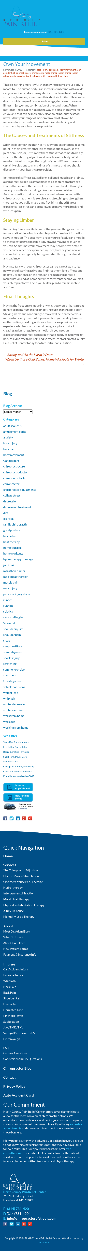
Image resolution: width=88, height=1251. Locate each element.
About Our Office (14, 943)
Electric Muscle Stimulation (21, 876)
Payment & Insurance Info (19, 954)
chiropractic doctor (15, 472)
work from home (13, 716)
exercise (21, 76)
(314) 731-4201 (56, 31)
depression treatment (17, 507)
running (8, 605)
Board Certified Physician (16, 751)
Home (8, 856)
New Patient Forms (15, 948)
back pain (54, 69)
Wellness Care (10, 761)
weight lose (10, 692)
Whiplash (9, 981)
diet (5, 513)
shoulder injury (13, 629)
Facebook (5, 818)
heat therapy (11, 542)
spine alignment (13, 652)
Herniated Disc (13, 1010)
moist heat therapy (15, 576)
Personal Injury (13, 975)
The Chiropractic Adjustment (22, 870)
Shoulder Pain (12, 998)
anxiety (8, 437)
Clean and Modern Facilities (17, 771)
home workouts (13, 553)
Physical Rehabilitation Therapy (23, 905)
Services (9, 865)
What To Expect (13, 937)
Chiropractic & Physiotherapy (18, 766)
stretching (9, 663)
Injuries (9, 964)
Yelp (30, 818)
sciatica (8, 611)
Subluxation (11, 1021)
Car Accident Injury (15, 969)
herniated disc (12, 547)
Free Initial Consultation (15, 747)
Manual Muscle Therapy (18, 916)
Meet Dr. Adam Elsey (16, 931)
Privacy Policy (14, 1086)
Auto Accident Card (18, 1095)
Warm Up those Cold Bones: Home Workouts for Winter (45, 361)
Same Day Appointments (16, 742)
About (8, 926)
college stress (12, 495)
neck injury (10, 588)
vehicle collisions (14, 687)
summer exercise (14, 669)
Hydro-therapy (13, 887)
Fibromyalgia (11, 1039)
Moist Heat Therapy (16, 899)
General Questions (15, 1053)
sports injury (11, 658)
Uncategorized (12, 681)
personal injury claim (57, 76)
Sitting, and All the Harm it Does (27, 355)
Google (24, 818)
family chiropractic (36, 76)
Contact (9, 1077)
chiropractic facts (41, 72)
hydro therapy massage (18, 559)
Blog (7, 393)
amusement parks (14, 431)
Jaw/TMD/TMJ (13, 1027)
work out (9, 721)
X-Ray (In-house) (14, 911)
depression (10, 501)
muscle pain (10, 582)
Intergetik (44, 1242)
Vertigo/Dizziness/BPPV (19, 1033)
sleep (6, 640)
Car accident (11, 460)
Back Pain (9, 992)
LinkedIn (18, 818)
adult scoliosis (12, 426)
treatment (9, 675)
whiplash (9, 698)
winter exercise (13, 710)
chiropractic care (22, 72)
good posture (11, 530)
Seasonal (9, 623)
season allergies (13, 617)
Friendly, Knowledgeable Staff (18, 776)
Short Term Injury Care (15, 756)
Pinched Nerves (13, 1015)
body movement (67, 69)
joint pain (9, 565)
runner (7, 600)
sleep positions (13, 646)
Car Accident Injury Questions (22, 1059)
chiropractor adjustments (19, 489)
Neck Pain (9, 987)
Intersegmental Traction (18, 893)
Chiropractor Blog (17, 1068)
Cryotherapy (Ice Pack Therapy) (23, 882)
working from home (15, 727)
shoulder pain (12, 634)
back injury (42, 69)
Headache (9, 1004)
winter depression (15, 704)
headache (9, 536)
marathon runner (14, 571)
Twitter (12, 818)
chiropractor (57, 72)
